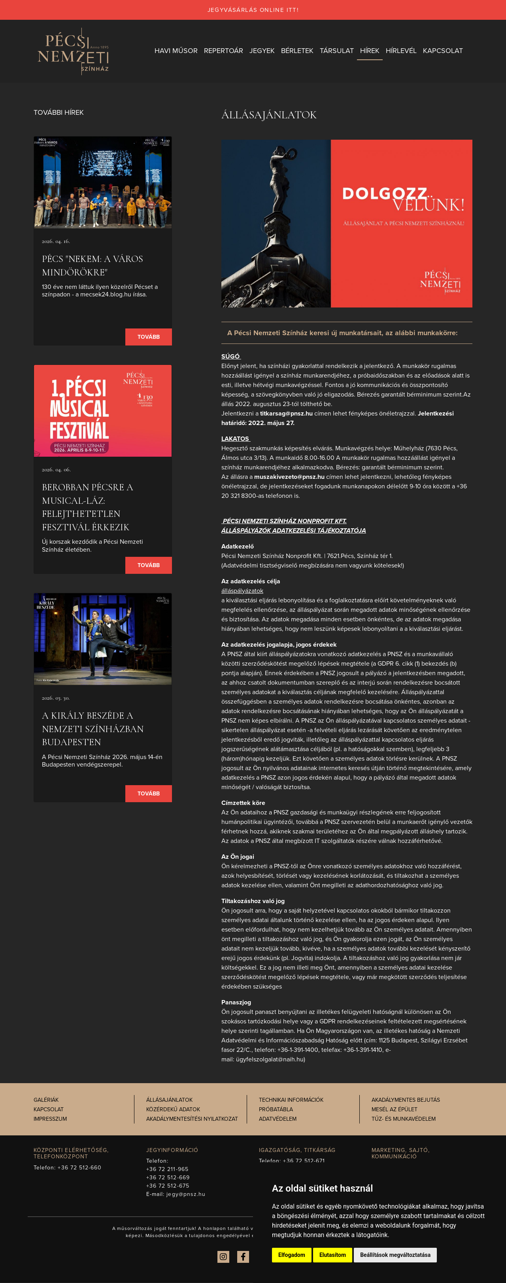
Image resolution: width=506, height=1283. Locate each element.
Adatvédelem (277, 1119)
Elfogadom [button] (291, 1255)
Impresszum (50, 1119)
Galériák (46, 1100)
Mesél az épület (394, 1109)
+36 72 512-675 (167, 1186)
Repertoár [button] (223, 51)
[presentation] (103, 183)
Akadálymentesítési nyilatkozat (192, 1119)
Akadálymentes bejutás (406, 1100)
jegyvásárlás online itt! (253, 9)
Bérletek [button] (297, 51)
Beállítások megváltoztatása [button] (395, 1255)
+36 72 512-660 (80, 1168)
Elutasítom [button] (332, 1255)
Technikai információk (291, 1100)
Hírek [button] (370, 51)
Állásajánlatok (169, 1100)
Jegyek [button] (262, 51)
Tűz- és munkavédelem (404, 1119)
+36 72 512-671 (304, 1161)
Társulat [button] (337, 51)
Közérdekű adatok (173, 1109)
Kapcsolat (49, 1109)
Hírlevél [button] (401, 51)
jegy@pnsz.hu (186, 1194)
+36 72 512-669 (168, 1178)
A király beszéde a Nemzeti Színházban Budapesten (92, 729)
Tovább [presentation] (149, 337)
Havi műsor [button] (176, 51)
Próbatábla (276, 1109)
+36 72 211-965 (167, 1169)
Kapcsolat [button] (443, 51)
